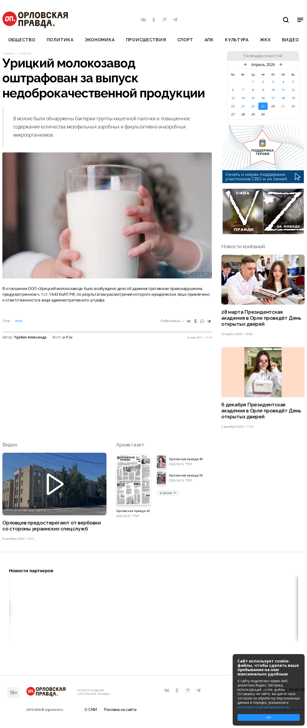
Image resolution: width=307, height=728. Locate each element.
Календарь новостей (263, 56)
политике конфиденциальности (263, 707)
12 (293, 90)
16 (263, 98)
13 (233, 98)
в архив (168, 493)
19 (293, 98)
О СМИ (90, 710)
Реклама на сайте (120, 710)
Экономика (100, 39)
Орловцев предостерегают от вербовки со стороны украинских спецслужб (51, 526)
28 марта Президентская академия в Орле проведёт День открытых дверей (261, 318)
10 (273, 90)
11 (283, 90)
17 (273, 98)
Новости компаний (243, 246)
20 (233, 106)
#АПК (19, 321)
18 (283, 98)
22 (253, 106)
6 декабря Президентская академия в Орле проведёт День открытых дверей (261, 411)
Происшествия (146, 39)
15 (253, 98)
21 (243, 106)
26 (293, 106)
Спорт (185, 39)
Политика (60, 39)
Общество (21, 39)
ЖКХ (265, 39)
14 (243, 98)
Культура (237, 39)
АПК (209, 39)
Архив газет (130, 445)
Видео (290, 39)
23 (263, 106)
